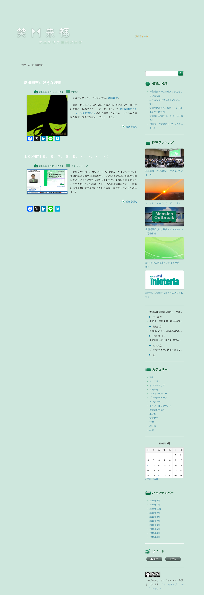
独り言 (75, 91)
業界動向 (153, 418)
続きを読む (132, 126)
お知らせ (153, 389)
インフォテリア (79, 165)
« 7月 (148, 479)
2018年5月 (154, 529)
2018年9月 (154, 513)
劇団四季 (113, 97)
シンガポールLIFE (158, 393)
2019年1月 (154, 504)
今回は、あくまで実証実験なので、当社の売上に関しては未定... (166, 330)
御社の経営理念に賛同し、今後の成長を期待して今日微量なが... (166, 311)
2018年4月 (154, 533)
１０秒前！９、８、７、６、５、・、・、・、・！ (67, 156)
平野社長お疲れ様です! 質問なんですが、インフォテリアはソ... (166, 340)
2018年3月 (154, 537)
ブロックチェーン (158, 397)
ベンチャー (154, 401)
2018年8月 (154, 517)
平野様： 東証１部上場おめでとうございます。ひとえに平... (166, 321)
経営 (151, 430)
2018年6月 (154, 525)
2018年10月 (155, 508)
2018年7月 (154, 521)
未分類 (152, 414)
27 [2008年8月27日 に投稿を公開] (159, 475)
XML (151, 377)
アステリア (154, 381)
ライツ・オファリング (160, 405)
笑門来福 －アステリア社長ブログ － (43, 32)
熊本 (151, 422)
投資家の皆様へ (157, 410)
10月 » (156, 479)
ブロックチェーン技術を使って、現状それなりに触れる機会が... (166, 349)
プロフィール (141, 36)
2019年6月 (154, 500)
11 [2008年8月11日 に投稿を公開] (148, 465)
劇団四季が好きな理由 (43, 82)
